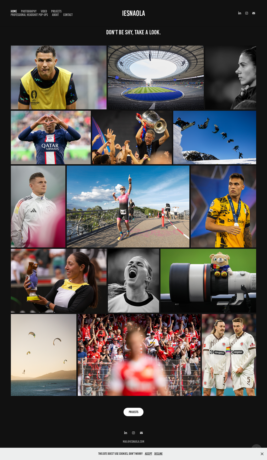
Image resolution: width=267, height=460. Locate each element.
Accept (148, 453)
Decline (158, 453)
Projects (56, 11)
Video (44, 11)
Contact (68, 15)
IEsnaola (133, 13)
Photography (28, 11)
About (55, 15)
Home (14, 11)
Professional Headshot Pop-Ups (29, 15)
